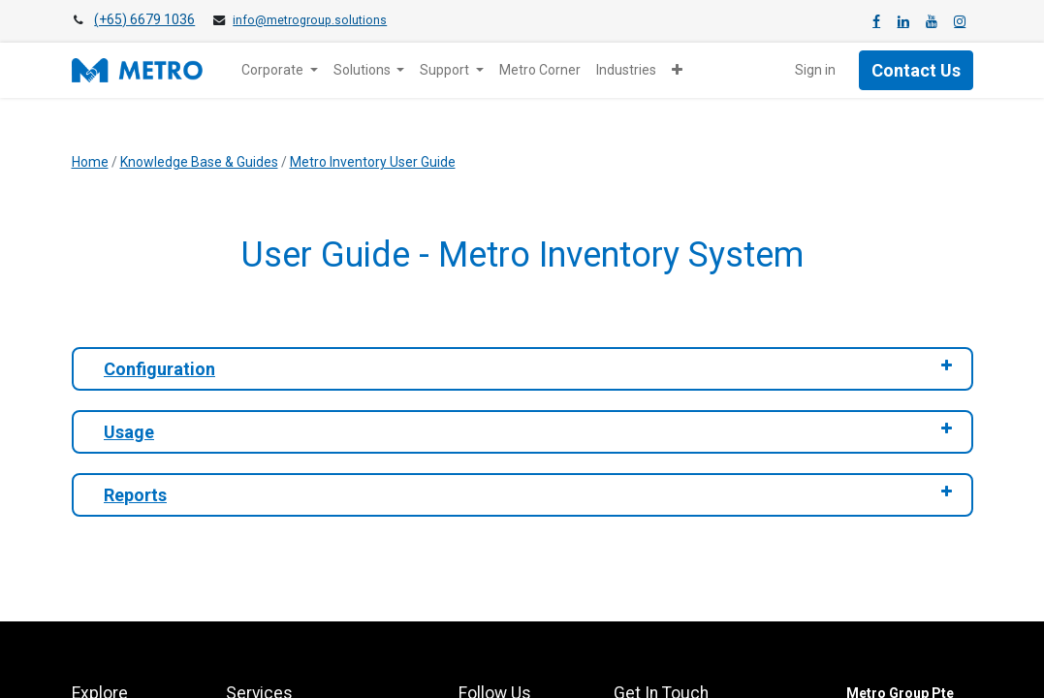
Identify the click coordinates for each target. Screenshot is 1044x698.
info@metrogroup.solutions (310, 20)
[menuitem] (539, 70)
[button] (677, 70)
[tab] (522, 369)
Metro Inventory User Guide (373, 162)
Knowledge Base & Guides (199, 162)
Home (90, 162)
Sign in (815, 70)
